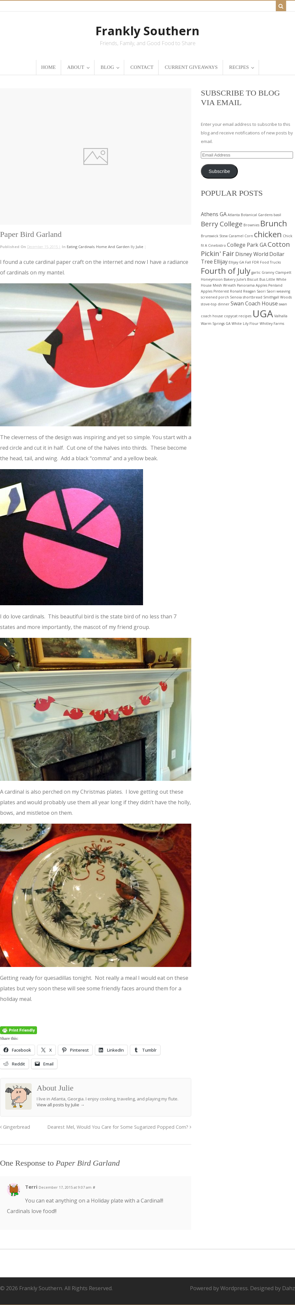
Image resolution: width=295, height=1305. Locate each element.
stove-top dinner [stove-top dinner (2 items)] (215, 304)
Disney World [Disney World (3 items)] (251, 254)
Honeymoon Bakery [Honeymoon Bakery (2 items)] (218, 279)
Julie (139, 246)
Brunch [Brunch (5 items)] (273, 223)
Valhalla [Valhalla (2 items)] (280, 316)
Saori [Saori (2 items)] (261, 291)
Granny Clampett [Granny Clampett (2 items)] (276, 272)
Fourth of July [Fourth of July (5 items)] (225, 270)
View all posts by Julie (61, 1105)
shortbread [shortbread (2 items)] (252, 297)
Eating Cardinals (80, 246)
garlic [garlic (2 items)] (256, 272)
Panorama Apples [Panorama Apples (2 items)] (252, 285)
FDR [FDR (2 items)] (255, 262)
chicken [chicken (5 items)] (268, 234)
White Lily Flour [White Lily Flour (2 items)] (245, 323)
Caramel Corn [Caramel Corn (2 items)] (241, 236)
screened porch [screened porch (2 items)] (215, 297)
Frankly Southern (147, 31)
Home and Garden (112, 246)
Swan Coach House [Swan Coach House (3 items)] (254, 303)
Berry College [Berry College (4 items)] (221, 223)
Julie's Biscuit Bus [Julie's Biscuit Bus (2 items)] (251, 279)
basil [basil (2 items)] (277, 215)
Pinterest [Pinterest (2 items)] (221, 291)
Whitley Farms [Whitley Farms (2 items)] (272, 323)
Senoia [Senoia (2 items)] (236, 297)
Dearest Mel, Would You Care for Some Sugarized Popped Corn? (119, 1127)
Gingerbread (15, 1127)
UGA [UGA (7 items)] (262, 313)
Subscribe (219, 171)
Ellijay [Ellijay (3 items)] (221, 261)
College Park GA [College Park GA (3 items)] (247, 244)
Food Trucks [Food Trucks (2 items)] (270, 262)
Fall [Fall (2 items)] (248, 262)
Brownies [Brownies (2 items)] (251, 225)
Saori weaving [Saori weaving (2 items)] (278, 291)
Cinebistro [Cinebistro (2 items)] (217, 245)
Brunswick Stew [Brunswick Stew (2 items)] (214, 236)
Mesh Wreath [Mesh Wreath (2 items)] (224, 285)
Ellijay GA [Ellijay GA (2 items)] (236, 262)
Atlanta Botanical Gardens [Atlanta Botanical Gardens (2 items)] (250, 215)
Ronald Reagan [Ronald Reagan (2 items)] (243, 291)
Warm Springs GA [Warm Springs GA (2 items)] (216, 323)
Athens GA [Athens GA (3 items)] (214, 214)
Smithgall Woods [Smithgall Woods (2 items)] (277, 297)
